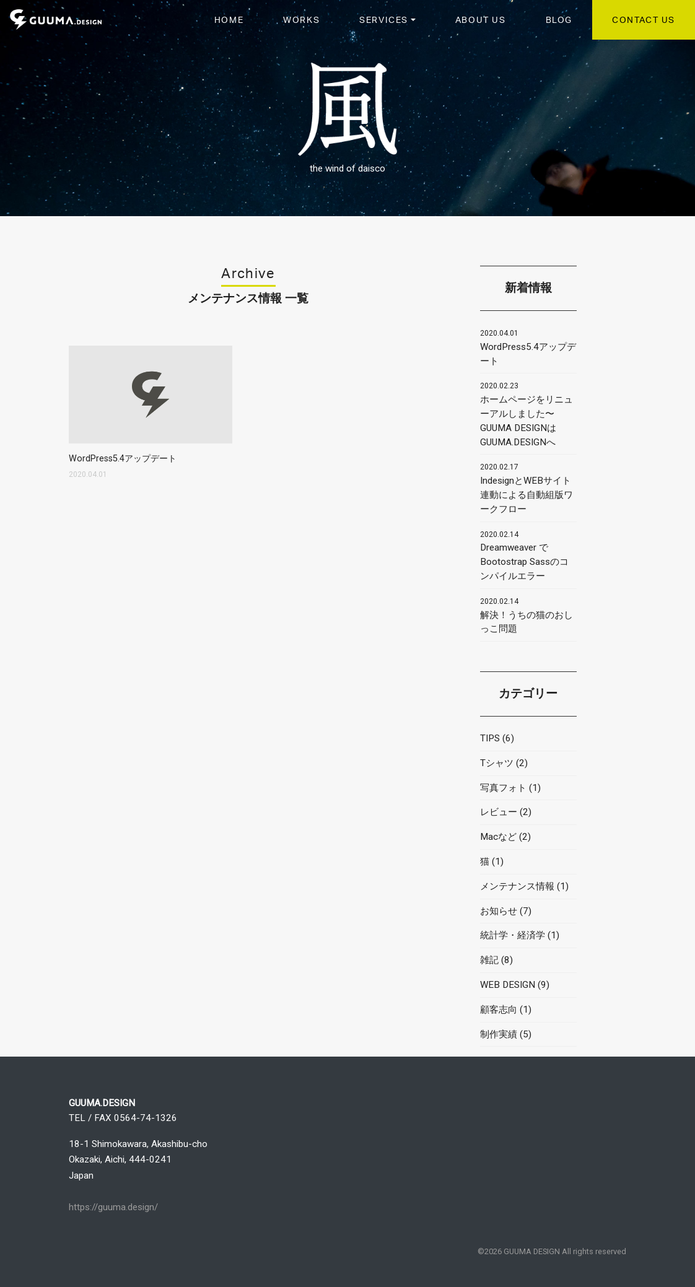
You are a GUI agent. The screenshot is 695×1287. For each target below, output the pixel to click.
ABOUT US (480, 19)
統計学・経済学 (512, 935)
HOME (228, 19)
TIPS (490, 738)
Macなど (498, 836)
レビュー (498, 812)
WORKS (301, 19)
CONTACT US (643, 19)
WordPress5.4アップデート (528, 348)
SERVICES (383, 19)
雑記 (489, 960)
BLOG (559, 19)
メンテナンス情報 (517, 886)
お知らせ (498, 911)
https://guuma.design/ (113, 1207)
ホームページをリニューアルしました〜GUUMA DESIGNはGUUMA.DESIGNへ (526, 414)
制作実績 (498, 1034)
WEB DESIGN (507, 984)
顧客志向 (498, 1009)
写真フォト (503, 787)
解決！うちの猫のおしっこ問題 (526, 616)
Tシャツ (497, 763)
